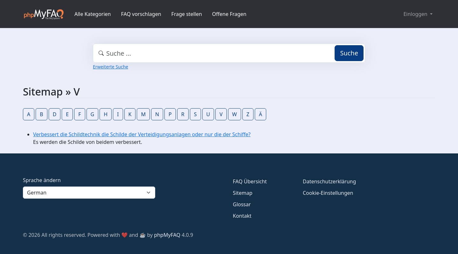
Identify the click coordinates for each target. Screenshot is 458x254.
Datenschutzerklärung (329, 181)
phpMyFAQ (167, 234)
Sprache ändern (42, 180)
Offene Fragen (229, 14)
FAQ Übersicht (250, 181)
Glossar (242, 204)
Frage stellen (186, 14)
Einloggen (415, 14)
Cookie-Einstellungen (328, 192)
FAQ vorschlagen (141, 14)
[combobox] (229, 53)
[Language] (89, 193)
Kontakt (242, 215)
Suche (349, 53)
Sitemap (243, 192)
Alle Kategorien (92, 14)
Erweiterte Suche (110, 67)
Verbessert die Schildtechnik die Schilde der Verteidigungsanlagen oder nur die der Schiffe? (142, 134)
